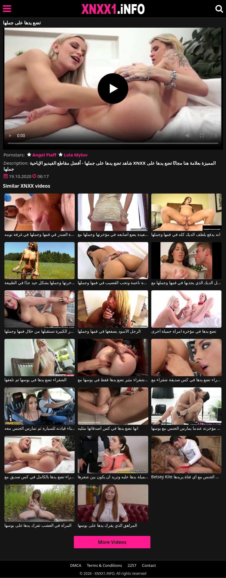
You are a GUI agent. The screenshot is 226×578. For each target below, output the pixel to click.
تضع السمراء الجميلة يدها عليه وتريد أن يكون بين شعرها (113, 477)
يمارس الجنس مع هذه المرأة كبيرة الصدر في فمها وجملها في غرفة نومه (39, 234)
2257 (132, 565)
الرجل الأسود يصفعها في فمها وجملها (109, 331)
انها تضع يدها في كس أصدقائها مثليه (108, 428)
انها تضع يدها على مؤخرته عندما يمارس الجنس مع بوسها (186, 428)
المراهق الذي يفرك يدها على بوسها (107, 525)
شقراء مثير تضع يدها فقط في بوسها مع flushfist (113, 380)
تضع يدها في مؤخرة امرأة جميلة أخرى (184, 331)
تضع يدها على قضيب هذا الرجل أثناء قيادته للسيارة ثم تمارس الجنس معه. (39, 428)
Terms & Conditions (104, 565)
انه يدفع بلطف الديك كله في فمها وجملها (185, 234)
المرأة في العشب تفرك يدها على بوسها (38, 525)
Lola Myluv (73, 155)
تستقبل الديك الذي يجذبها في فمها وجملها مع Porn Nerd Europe (186, 283)
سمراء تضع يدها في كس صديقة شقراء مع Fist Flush (186, 380)
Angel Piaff (41, 155)
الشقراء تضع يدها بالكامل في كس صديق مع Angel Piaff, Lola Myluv (39, 477)
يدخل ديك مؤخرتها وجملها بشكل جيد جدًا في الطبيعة (39, 283)
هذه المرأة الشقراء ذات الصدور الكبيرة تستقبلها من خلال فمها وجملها (39, 331)
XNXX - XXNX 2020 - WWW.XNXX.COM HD (113, 9)
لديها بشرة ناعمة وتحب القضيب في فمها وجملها (113, 283)
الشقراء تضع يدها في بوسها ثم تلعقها (35, 380)
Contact (149, 565)
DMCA (75, 565)
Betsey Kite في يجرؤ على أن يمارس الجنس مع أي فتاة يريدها (186, 477)
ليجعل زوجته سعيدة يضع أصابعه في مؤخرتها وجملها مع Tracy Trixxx (113, 234)
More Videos (112, 542)
